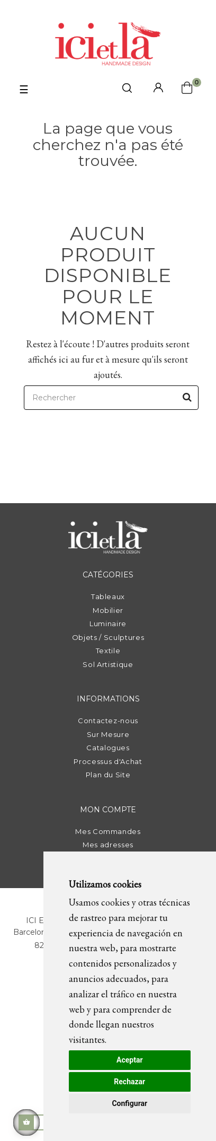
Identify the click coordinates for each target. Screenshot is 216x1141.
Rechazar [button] (129, 1081)
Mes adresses (108, 844)
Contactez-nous (108, 720)
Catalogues (108, 747)
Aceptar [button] (129, 1060)
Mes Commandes (107, 831)
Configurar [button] (129, 1103)
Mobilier (108, 610)
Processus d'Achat (108, 761)
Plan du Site (108, 774)
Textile (108, 650)
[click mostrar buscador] (127, 90)
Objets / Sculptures (108, 637)
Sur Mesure (108, 734)
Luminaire (108, 623)
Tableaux (108, 596)
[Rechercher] (111, 397)
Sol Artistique (108, 664)
